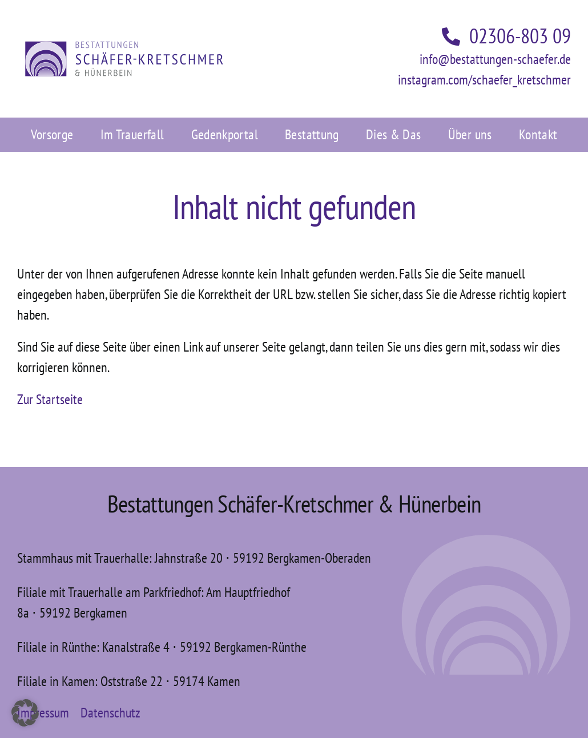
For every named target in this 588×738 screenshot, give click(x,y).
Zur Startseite (50, 399)
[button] (25, 713)
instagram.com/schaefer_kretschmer (484, 79)
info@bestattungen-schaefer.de (495, 59)
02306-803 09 (506, 35)
